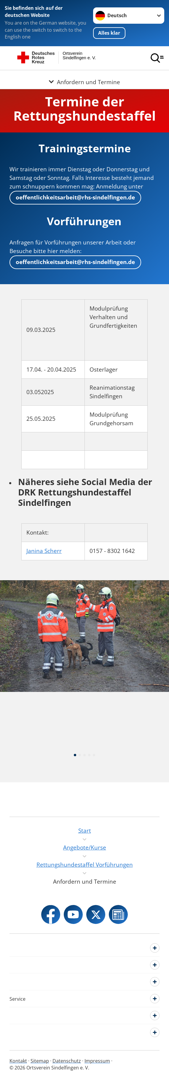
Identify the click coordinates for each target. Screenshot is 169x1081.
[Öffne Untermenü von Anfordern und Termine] (84, 77)
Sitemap (40, 1061)
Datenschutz (66, 1061)
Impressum (97, 1061)
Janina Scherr (44, 551)
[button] (75, 784)
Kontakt (18, 1061)
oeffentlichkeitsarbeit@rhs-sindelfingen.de (75, 197)
